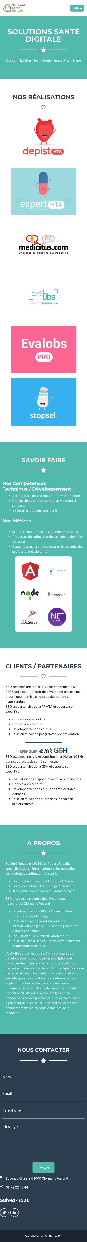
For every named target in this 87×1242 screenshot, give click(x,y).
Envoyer (43, 1168)
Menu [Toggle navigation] (77, 8)
